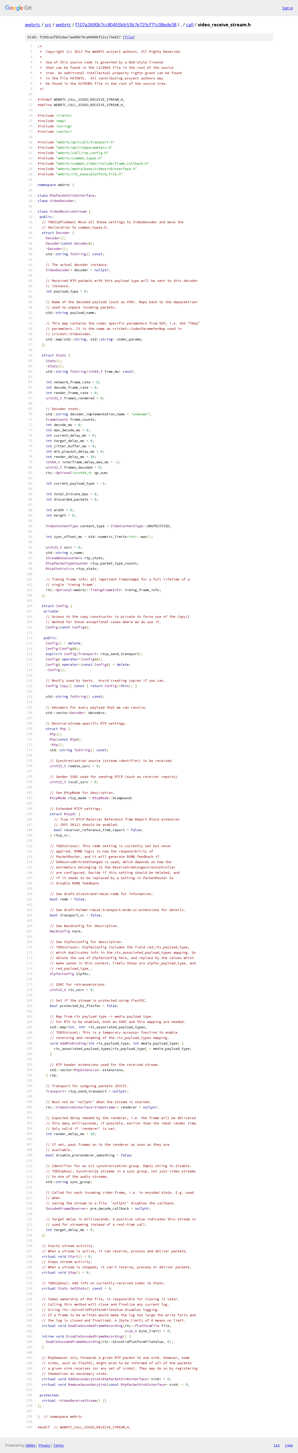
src (48, 25)
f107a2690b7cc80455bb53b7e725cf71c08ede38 (125, 25)
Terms (58, 1445)
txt (277, 1445)
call (189, 25)
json (289, 1445)
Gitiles (30, 1445)
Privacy (44, 1445)
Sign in (287, 8)
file (129, 37)
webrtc (33, 25)
